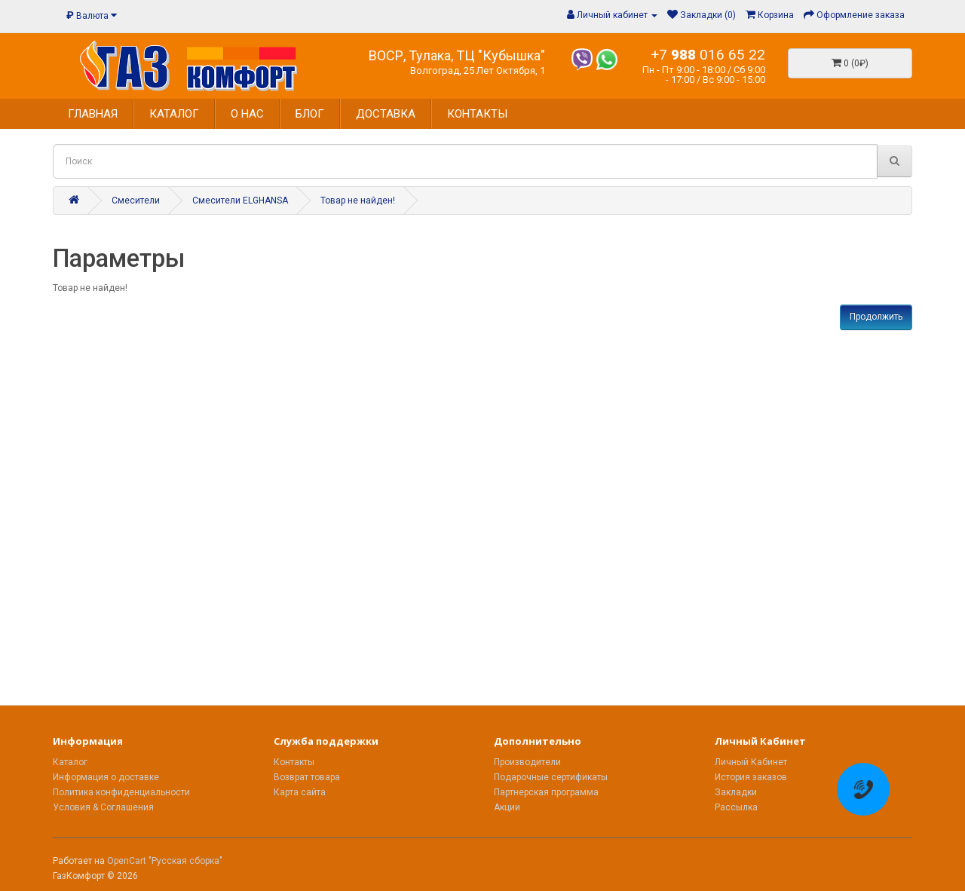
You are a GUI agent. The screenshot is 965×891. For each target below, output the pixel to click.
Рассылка (736, 807)
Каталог (70, 762)
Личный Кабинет (751, 762)
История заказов (751, 777)
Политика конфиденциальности (121, 792)
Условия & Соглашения (103, 807)
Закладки (736, 792)
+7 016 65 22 (708, 54)
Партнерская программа (546, 792)
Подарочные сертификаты (551, 777)
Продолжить (876, 316)
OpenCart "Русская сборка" (164, 861)
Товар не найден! (357, 200)
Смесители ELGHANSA (240, 200)
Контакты (294, 762)
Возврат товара (307, 777)
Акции (507, 807)
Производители (527, 762)
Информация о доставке (106, 777)
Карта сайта (300, 792)
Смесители (136, 200)
